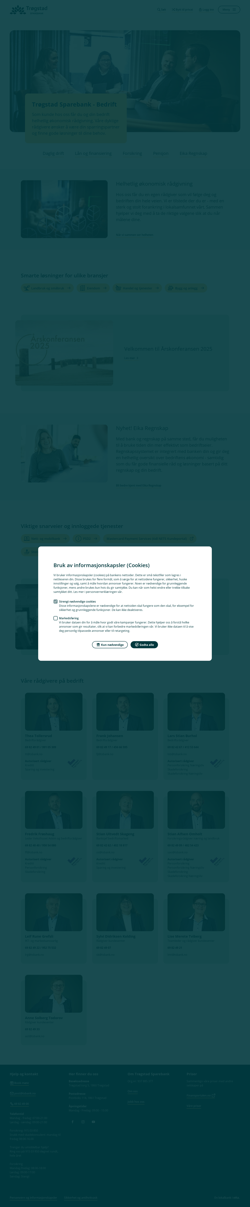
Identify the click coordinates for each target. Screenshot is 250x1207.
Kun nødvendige (110, 644)
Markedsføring (69, 618)
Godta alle (144, 644)
